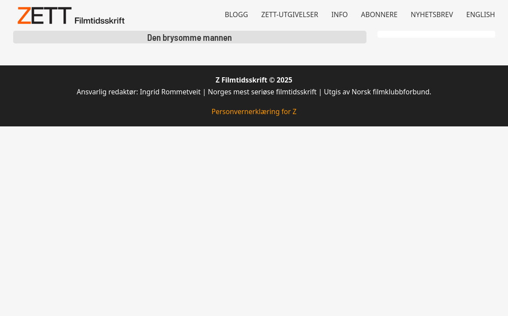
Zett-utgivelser (289, 14)
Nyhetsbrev (432, 14)
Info (339, 14)
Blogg (236, 14)
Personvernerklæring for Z (253, 111)
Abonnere (379, 14)
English (480, 14)
